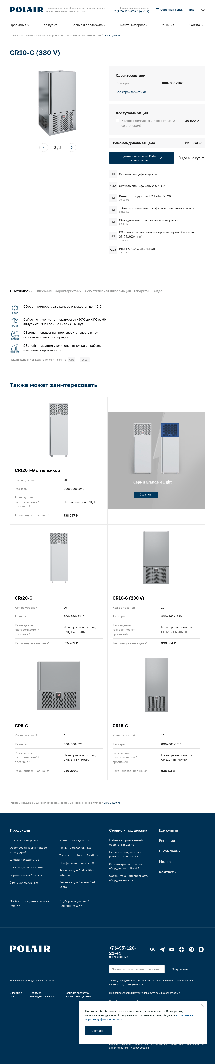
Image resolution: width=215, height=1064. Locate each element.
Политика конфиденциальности (42, 994)
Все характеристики (131, 92)
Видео (157, 291)
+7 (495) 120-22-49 (122, 950)
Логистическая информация (108, 291)
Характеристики (68, 291)
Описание (44, 291)
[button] (43, 147)
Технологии (22, 291)
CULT (13, 996)
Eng (192, 9)
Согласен (98, 1030)
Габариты (141, 291)
